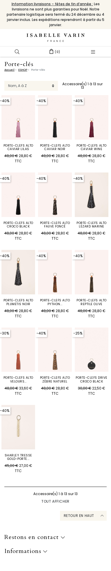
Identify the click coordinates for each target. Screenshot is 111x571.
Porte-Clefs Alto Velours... (18, 379)
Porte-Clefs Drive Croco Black (92, 379)
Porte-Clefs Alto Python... (55, 302)
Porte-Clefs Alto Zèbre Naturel (55, 379)
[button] (17, 51)
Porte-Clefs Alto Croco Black (18, 225)
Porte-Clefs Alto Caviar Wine (91, 147)
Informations (26, 551)
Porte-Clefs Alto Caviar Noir (55, 147)
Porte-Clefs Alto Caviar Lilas (18, 147)
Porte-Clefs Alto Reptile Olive (91, 302)
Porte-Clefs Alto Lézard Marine (91, 225)
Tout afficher (55, 501)
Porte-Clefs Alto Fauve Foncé (55, 225)
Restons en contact (34, 537)
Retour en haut (79, 515)
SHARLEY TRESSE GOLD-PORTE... (18, 457)
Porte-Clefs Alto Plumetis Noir (18, 302)
